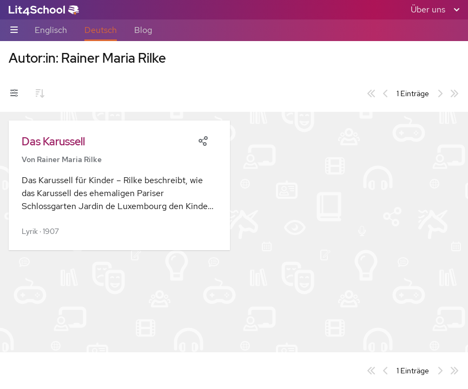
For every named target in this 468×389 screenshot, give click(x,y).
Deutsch (100, 30)
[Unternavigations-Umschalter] (14, 30)
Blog (143, 30)
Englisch (51, 30)
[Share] (203, 140)
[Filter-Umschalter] (14, 93)
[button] (119, 185)
